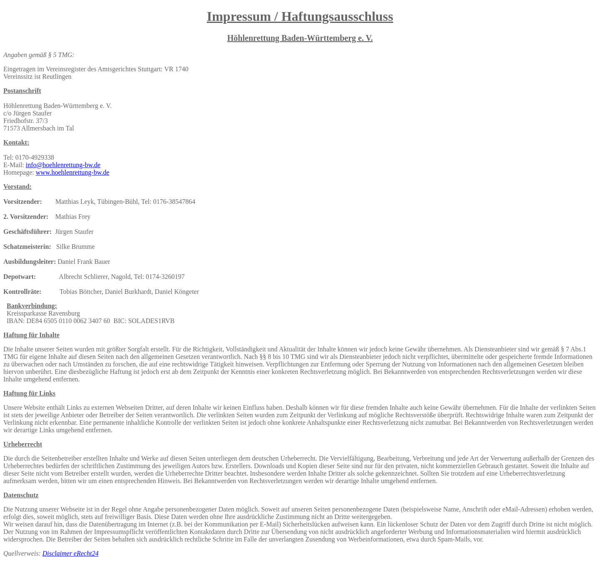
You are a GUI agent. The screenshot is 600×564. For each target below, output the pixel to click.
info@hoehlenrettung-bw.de (63, 164)
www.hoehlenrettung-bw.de (73, 172)
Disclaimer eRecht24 (70, 553)
